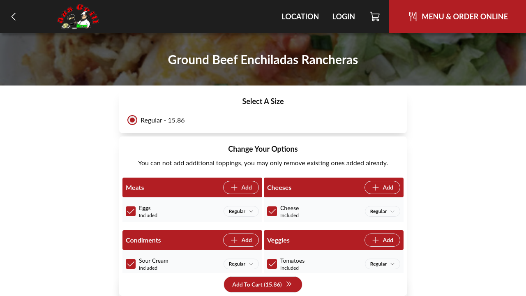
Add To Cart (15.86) (262, 284)
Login (343, 16)
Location (300, 16)
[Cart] (375, 16)
